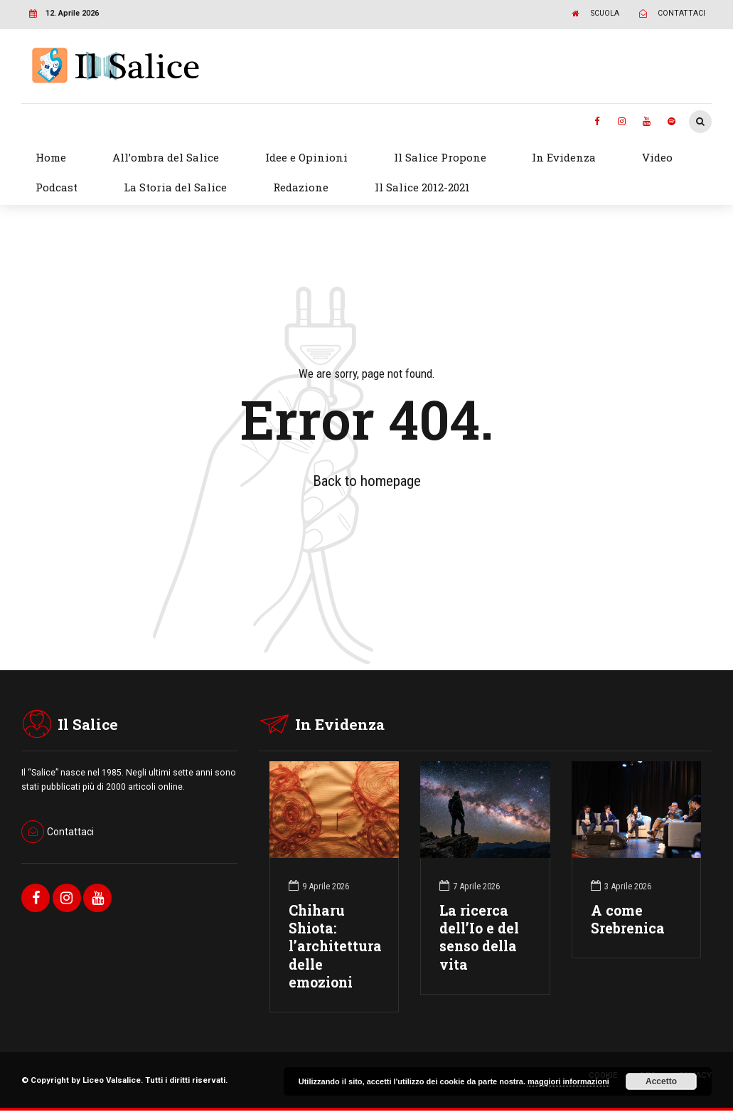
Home (51, 157)
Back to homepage (367, 480)
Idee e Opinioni (306, 157)
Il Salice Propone (440, 157)
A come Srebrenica (628, 919)
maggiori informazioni (568, 1081)
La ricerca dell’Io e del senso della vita (479, 937)
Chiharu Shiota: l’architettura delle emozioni (335, 946)
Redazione (300, 187)
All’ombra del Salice (165, 157)
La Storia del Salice (175, 187)
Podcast (56, 187)
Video (657, 157)
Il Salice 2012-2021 (422, 187)
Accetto (661, 1081)
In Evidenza (564, 157)
